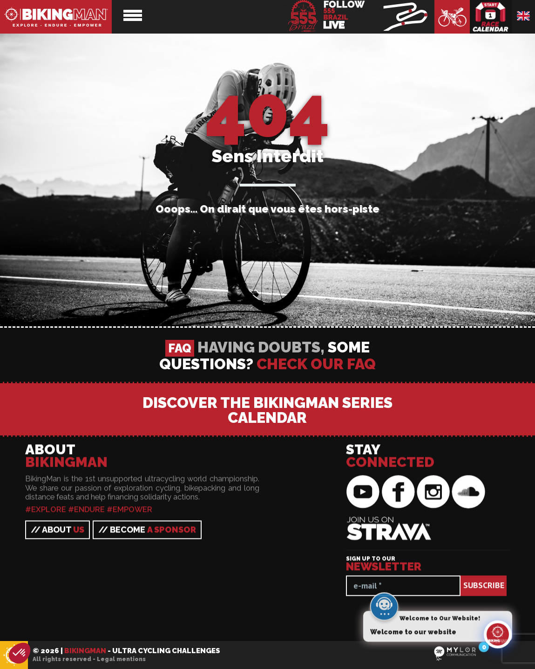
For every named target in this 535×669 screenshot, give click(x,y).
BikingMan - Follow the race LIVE (359, 17)
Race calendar (491, 17)
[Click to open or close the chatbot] (498, 638)
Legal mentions (121, 659)
